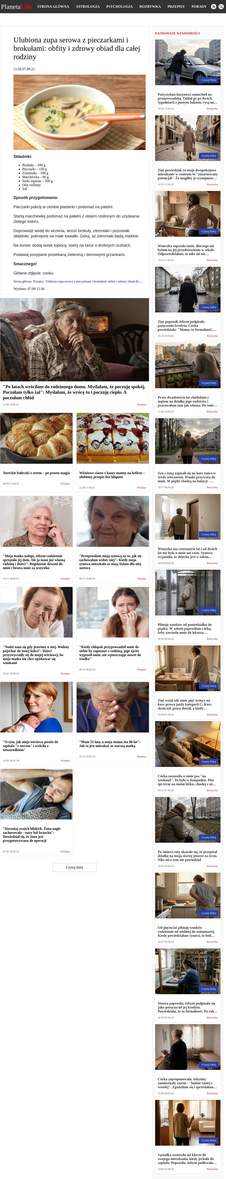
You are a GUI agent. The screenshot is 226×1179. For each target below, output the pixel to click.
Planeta (16, 6)
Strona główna (53, 6)
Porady (199, 6)
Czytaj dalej (74, 867)
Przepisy (176, 6)
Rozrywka (150, 6)
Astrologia (88, 6)
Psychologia (119, 6)
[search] (221, 6)
